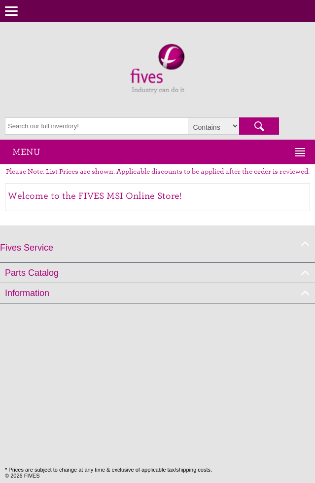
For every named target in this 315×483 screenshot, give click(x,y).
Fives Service (26, 248)
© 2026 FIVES (22, 476)
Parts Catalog (32, 273)
